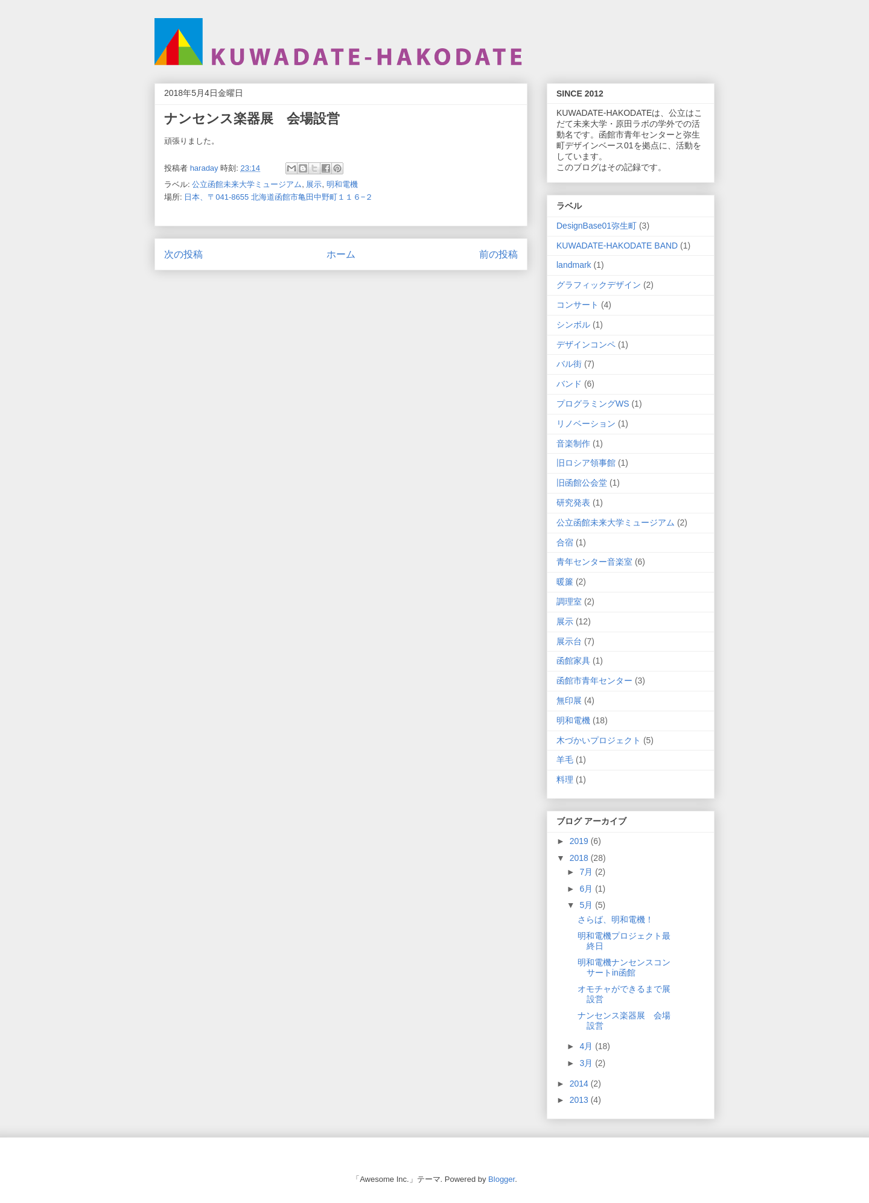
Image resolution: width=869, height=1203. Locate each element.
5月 (587, 905)
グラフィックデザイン (598, 285)
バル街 (569, 364)
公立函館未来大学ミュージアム (247, 184)
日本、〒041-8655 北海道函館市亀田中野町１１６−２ (278, 197)
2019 (580, 841)
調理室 (569, 601)
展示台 (569, 641)
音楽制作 (573, 443)
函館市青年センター (594, 680)
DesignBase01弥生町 (596, 225)
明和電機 (342, 184)
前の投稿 (498, 254)
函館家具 (573, 660)
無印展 (569, 700)
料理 (564, 779)
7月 (587, 872)
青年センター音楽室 (594, 562)
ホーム (340, 254)
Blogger (501, 1179)
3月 (587, 1063)
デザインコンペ (586, 344)
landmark (573, 265)
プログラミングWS (592, 403)
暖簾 (564, 581)
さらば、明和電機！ (616, 919)
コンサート (577, 304)
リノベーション (586, 423)
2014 (580, 1083)
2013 (580, 1100)
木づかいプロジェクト (598, 740)
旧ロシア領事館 (586, 463)
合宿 (564, 542)
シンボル (573, 324)
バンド (569, 384)
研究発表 (573, 502)
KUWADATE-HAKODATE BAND (617, 245)
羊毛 (564, 759)
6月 (587, 889)
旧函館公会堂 (581, 482)
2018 (580, 858)
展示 (314, 184)
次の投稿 (183, 254)
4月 (587, 1046)
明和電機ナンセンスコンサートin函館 (624, 967)
